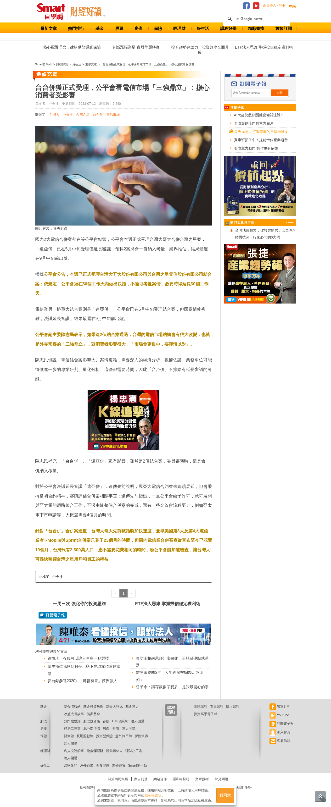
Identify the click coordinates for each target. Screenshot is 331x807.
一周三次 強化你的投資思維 (79, 603)
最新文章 (48, 28)
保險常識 (141, 736)
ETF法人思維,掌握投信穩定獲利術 (264, 47)
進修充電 (118, 765)
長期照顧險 (85, 736)
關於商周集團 (118, 779)
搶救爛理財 (95, 751)
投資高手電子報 (205, 714)
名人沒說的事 (74, 751)
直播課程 (216, 706)
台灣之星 (83, 114)
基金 (99, 28)
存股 (106, 721)
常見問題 (221, 779)
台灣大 (54, 114)
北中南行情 (91, 728)
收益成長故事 (74, 714)
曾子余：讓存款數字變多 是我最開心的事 (172, 687)
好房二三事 (72, 728)
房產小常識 (111, 728)
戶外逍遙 (86, 765)
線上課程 (232, 706)
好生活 (203, 28)
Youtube (279, 715)
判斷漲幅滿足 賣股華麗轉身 (135, 47)
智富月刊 (279, 706)
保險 (158, 28)
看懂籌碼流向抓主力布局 (254, 123)
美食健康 (102, 765)
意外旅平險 (123, 736)
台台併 (98, 114)
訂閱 (279, 92)
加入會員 (279, 732)
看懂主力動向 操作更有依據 (256, 148)
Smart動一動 (137, 765)
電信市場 (113, 114)
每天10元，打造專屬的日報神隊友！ (263, 132)
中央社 (68, 114)
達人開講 (137, 721)
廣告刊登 (140, 779)
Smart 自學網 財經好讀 (88, 11)
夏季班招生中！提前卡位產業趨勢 (261, 140)
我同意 (225, 795)
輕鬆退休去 (114, 751)
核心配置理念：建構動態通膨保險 (72, 47)
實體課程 (200, 706)
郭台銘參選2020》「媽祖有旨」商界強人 (83, 681)
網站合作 (160, 779)
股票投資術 (91, 721)
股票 (119, 28)
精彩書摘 (256, 28)
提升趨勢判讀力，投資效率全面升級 (200, 49)
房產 (139, 28)
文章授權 (202, 779)
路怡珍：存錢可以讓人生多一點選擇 (78, 658)
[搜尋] (255, 19)
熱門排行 (76, 28)
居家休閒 (70, 765)
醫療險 (69, 736)
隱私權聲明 (181, 779)
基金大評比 (114, 706)
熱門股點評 (72, 721)
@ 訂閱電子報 (53, 615)
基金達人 (132, 706)
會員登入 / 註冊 (274, 5)
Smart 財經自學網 (53, 11)
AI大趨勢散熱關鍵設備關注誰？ (259, 115)
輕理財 (179, 28)
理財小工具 (133, 751)
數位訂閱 (283, 28)
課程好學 (228, 28)
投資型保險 (104, 736)
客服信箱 (279, 741)
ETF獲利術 (120, 721)
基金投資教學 (93, 706)
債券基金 (93, 714)
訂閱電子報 (281, 723)
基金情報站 (72, 706)
